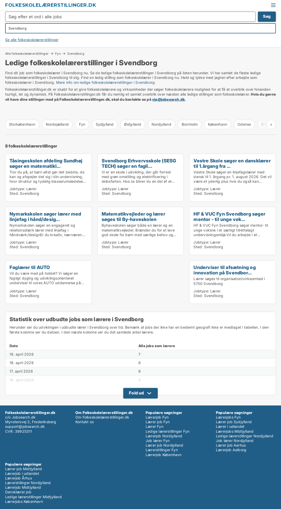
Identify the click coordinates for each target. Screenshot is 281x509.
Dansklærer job (18, 492)
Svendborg (75, 53)
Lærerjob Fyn (157, 417)
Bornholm (190, 124)
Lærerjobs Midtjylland (234, 431)
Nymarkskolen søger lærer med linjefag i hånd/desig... (45, 216)
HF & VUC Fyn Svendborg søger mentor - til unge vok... (229, 216)
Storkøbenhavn (22, 124)
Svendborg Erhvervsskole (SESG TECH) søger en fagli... (139, 163)
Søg (267, 16)
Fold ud (136, 392)
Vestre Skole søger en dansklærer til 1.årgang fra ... (232, 163)
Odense (244, 124)
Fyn (58, 53)
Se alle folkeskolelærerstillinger (32, 40)
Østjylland (132, 124)
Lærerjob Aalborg (231, 450)
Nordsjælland (57, 124)
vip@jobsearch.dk (168, 99)
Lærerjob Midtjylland (23, 487)
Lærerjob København (164, 454)
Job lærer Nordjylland (234, 440)
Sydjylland (105, 124)
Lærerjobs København (24, 501)
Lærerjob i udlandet (22, 473)
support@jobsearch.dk (25, 426)
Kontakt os (84, 422)
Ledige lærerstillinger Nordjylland (244, 436)
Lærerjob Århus (18, 478)
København (217, 124)
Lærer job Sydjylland (234, 422)
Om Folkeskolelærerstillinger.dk (102, 417)
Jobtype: (17, 189)
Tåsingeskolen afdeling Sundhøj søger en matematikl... (46, 163)
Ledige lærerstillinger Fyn (167, 431)
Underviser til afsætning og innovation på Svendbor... (225, 269)
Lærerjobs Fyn (228, 417)
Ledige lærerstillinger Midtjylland (33, 497)
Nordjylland (161, 124)
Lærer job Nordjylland (164, 445)
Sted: (14, 193)
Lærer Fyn (154, 426)
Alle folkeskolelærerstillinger (27, 53)
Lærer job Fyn (158, 422)
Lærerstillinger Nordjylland (28, 482)
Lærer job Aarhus (231, 445)
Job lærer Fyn (158, 440)
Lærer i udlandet (230, 426)
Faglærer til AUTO (30, 267)
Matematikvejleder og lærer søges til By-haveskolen (133, 216)
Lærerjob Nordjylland (164, 436)
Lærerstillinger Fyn (162, 450)
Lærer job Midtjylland (23, 469)
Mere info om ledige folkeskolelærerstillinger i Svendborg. (106, 82)
